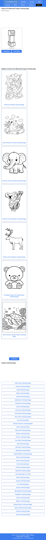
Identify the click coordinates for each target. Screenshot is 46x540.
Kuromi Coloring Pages (23, 514)
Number (32, 2)
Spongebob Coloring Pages (23, 491)
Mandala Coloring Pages (23, 450)
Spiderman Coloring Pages (23, 400)
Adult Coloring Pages (23, 390)
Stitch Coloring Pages (23, 396)
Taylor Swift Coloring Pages (23, 508)
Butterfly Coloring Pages (22, 470)
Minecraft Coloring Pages (23, 430)
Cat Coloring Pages (23, 420)
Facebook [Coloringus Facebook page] (22, 535)
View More (17, 51)
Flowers (22, 5)
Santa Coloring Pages (23, 427)
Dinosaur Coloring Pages (23, 410)
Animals (7, 5)
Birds (15, 5)
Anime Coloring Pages (23, 497)
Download (6, 51)
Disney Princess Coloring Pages (23, 423)
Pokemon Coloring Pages (23, 403)
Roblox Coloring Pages (23, 501)
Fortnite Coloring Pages (23, 467)
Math (39, 2)
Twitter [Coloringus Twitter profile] (27, 535)
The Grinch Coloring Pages (23, 416)
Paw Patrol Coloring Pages (23, 413)
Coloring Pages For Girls (23, 474)
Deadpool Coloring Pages (23, 494)
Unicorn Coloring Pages (23, 386)
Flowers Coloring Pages (23, 437)
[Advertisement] (11, 20)
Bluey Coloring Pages (23, 393)
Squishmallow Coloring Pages (23, 454)
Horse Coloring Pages (23, 460)
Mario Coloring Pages (23, 477)
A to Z (39, 5)
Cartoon (31, 5)
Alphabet (23, 2)
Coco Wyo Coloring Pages (23, 440)
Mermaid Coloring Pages (23, 447)
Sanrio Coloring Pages (23, 487)
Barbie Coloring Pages (23, 433)
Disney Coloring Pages (23, 457)
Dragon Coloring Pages (23, 481)
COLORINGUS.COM (11, 2)
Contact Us (26, 536)
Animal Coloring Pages (23, 511)
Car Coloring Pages (23, 484)
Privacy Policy (20, 536)
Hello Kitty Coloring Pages (23, 383)
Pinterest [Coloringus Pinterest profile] (32, 535)
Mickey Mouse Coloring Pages (23, 504)
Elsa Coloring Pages (23, 464)
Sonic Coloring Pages (23, 406)
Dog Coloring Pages (23, 443)
